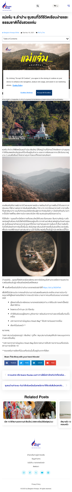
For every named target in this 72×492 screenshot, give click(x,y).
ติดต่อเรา (36, 466)
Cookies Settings (27, 92)
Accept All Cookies (44, 92)
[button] (38, 6)
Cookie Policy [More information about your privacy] (18, 85)
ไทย (43, 32)
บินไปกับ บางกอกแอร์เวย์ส (36, 463)
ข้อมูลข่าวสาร (36, 459)
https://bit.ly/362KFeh (52, 287)
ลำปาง (40, 32)
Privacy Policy (36, 484)
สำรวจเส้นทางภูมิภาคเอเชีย (36, 455)
